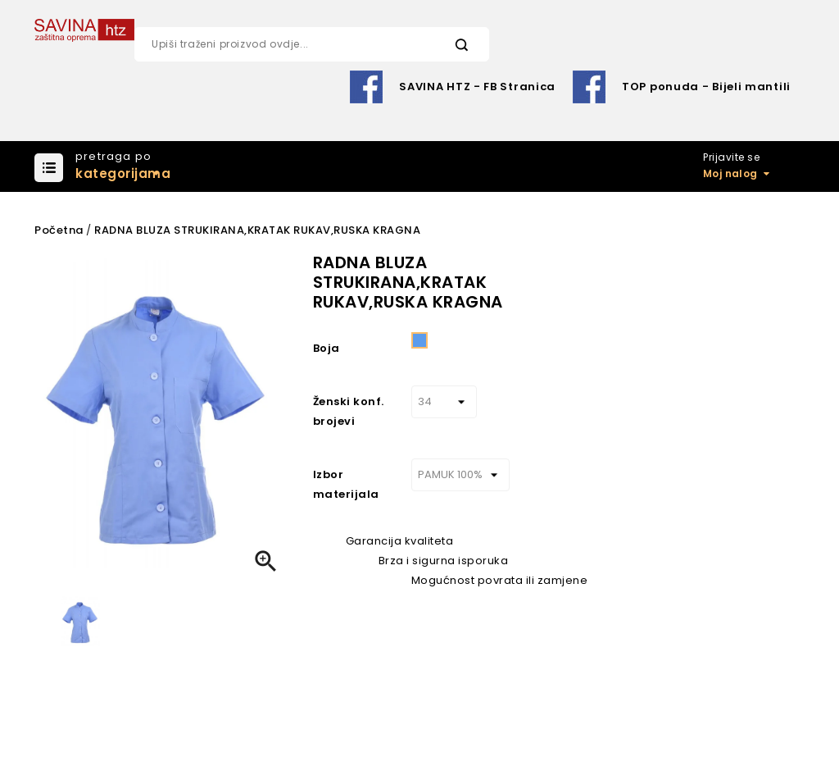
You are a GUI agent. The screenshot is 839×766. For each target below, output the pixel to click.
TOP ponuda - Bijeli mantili (706, 86)
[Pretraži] (311, 44)
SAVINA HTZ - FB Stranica (477, 86)
